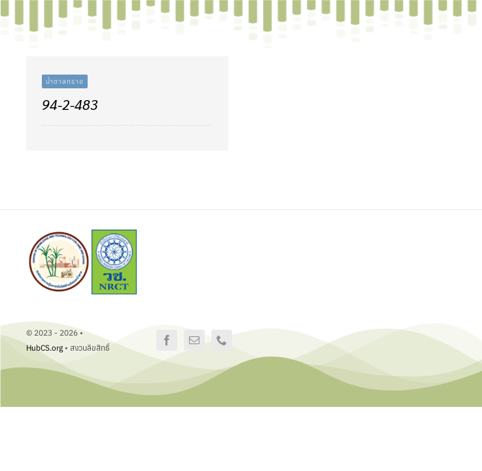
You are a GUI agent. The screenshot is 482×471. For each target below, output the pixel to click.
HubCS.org (44, 348)
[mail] (194, 340)
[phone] (221, 340)
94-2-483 (70, 104)
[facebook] (166, 340)
